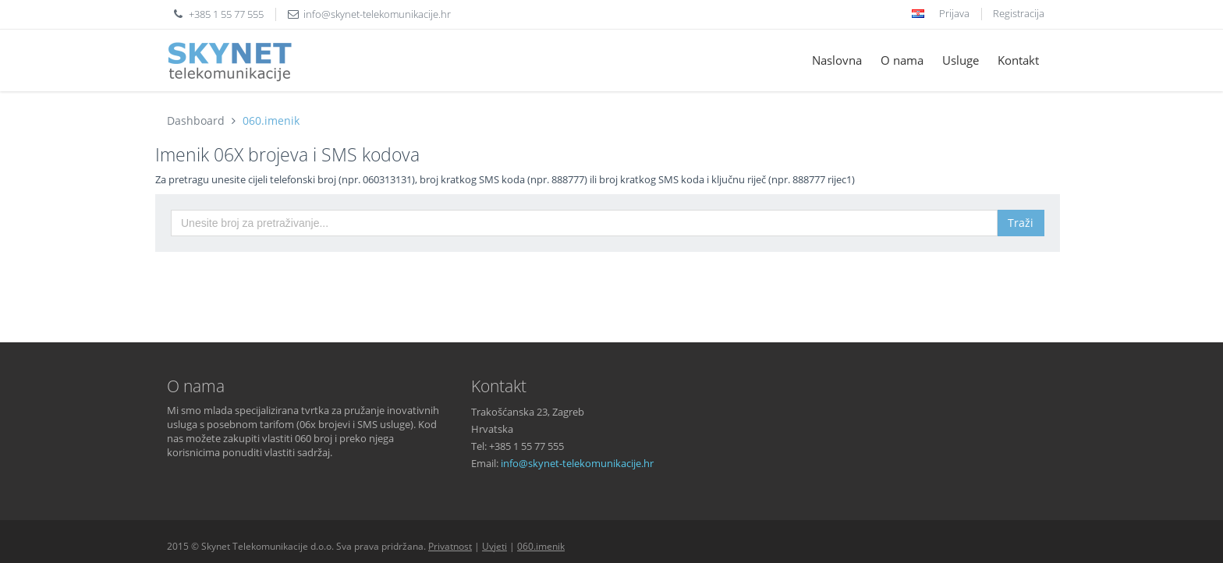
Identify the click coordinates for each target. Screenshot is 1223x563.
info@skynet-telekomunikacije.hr (377, 14)
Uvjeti (494, 546)
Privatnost (450, 546)
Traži (1020, 222)
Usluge (960, 60)
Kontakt (1018, 60)
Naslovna (837, 60)
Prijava (954, 13)
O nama (902, 60)
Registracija (1018, 13)
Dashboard (196, 120)
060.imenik (271, 120)
